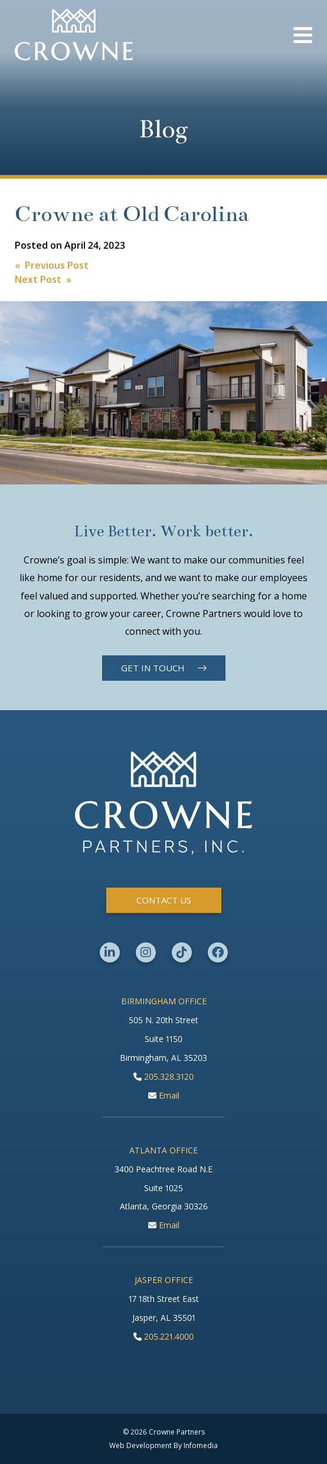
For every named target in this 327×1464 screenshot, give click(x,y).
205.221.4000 (163, 1336)
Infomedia (201, 1445)
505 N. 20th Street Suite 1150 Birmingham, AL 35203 (163, 1038)
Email (163, 1095)
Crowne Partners (74, 35)
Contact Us (163, 900)
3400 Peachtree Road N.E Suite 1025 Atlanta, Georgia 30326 (163, 1187)
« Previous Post (52, 265)
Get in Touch (153, 668)
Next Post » (43, 279)
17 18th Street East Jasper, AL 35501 (164, 1308)
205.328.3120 (163, 1076)
